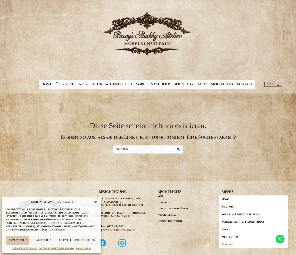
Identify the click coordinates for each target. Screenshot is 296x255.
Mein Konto (222, 82)
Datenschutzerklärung (56, 248)
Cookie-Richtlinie (24, 248)
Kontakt (245, 82)
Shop (202, 82)
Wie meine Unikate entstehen (105, 82)
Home (46, 82)
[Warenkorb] (273, 82)
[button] (95, 202)
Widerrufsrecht (168, 211)
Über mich (64, 82)
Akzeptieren (17, 240)
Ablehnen (43, 240)
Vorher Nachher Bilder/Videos (165, 82)
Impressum (83, 248)
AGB (160, 193)
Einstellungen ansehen (77, 240)
